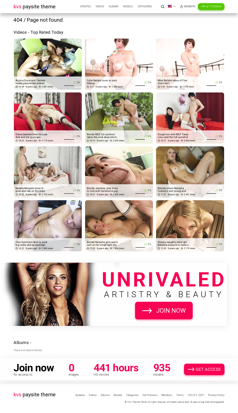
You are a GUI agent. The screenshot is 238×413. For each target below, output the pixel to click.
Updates (85, 6)
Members (189, 6)
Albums (113, 6)
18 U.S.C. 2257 (196, 395)
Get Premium (214, 6)
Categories (145, 6)
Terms (180, 395)
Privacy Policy (216, 395)
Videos (100, 6)
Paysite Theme (35, 6)
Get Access (208, 369)
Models (128, 6)
